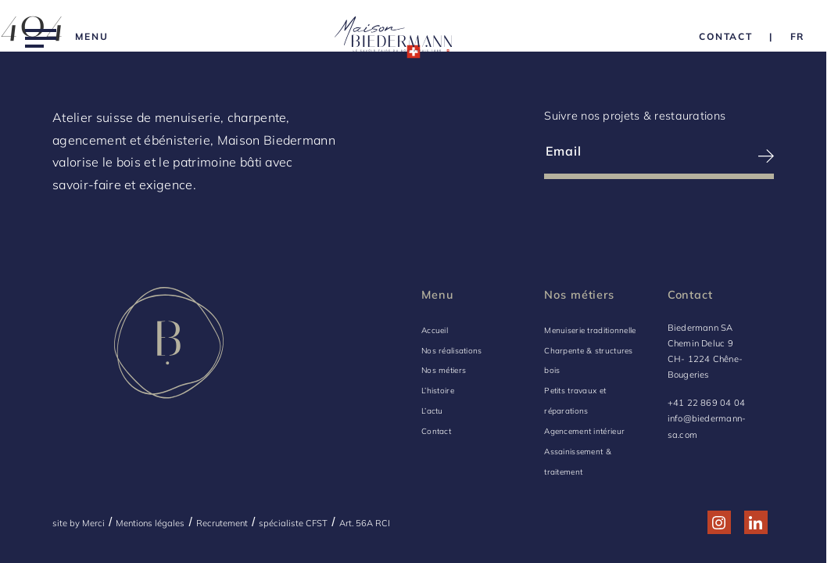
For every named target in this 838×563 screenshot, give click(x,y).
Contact (436, 431)
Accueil (434, 330)
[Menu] (66, 37)
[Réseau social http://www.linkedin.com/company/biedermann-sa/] (755, 522)
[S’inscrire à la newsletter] (717, 156)
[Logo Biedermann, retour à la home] (393, 36)
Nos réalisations (451, 351)
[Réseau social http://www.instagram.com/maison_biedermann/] (718, 522)
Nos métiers (443, 370)
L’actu (432, 411)
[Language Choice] (797, 36)
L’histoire (437, 390)
